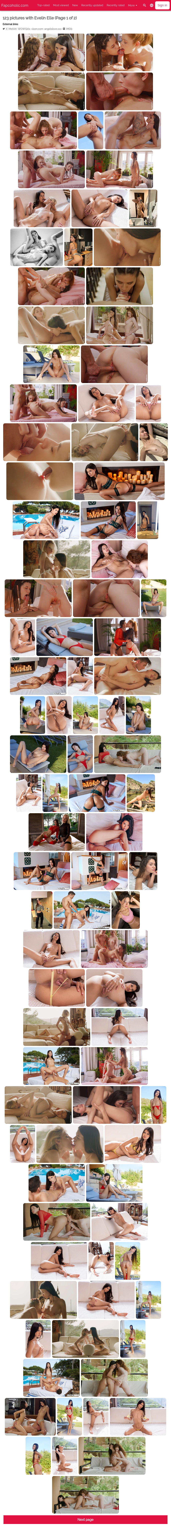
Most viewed (61, 5)
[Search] (144, 5)
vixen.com (37, 28)
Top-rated (43, 5)
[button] (151, 5)
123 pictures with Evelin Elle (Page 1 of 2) (40, 18)
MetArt (13, 28)
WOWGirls (24, 28)
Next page (85, 1520)
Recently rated (116, 5)
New (75, 5)
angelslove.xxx (53, 28)
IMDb (69, 28)
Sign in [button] (162, 5)
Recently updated (92, 5)
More (131, 5)
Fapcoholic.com (14, 5)
